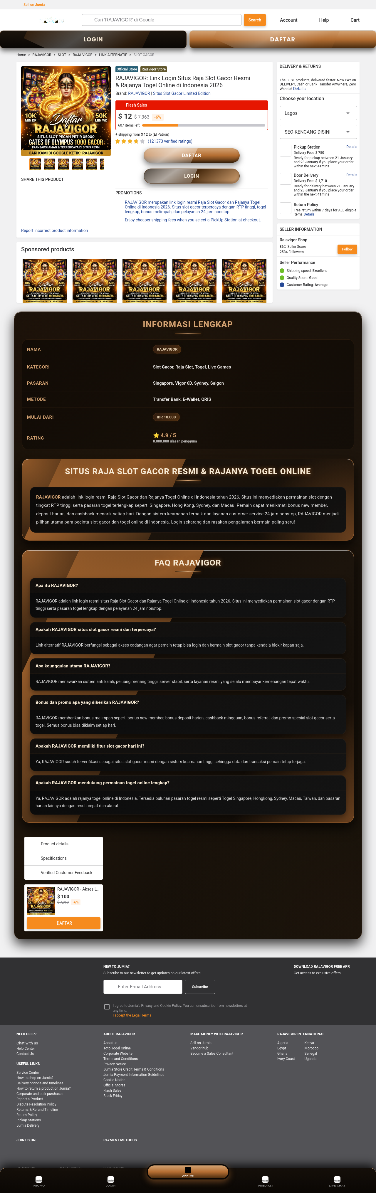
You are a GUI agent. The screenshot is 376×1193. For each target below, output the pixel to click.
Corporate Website (117, 1040)
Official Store (127, 69)
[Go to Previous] (24, 164)
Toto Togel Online (117, 1035)
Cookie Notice (114, 1067)
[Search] (166, 20)
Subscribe (200, 974)
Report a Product (29, 1086)
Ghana (282, 1040)
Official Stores (114, 1072)
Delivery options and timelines (39, 1070)
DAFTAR (283, 39)
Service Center (27, 1059)
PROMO (39, 1181)
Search (255, 20)
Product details (48, 830)
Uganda (311, 1046)
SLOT (62, 55)
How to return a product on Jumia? (43, 1075)
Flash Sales (112, 1077)
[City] (318, 132)
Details (299, 88)
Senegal (311, 1040)
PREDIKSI (265, 1181)
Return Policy (26, 1102)
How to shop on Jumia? (34, 1065)
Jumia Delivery (27, 1112)
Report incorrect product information (54, 217)
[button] (264, 69)
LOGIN (93, 39)
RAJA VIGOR (82, 55)
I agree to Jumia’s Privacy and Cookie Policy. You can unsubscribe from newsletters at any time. (180, 995)
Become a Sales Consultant (211, 1040)
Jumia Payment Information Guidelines (133, 1061)
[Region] (318, 113)
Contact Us (25, 1041)
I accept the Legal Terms (132, 1002)
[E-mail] (142, 974)
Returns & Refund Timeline (37, 1096)
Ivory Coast (286, 1046)
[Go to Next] (107, 164)
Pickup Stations (28, 1107)
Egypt (281, 1035)
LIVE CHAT (337, 1181)
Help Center (25, 1035)
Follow (347, 249)
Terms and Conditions (120, 1046)
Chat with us (27, 1030)
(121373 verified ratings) (170, 141)
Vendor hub (199, 1035)
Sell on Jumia (31, 4)
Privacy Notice (114, 1051)
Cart (350, 19)
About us (110, 1030)
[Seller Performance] (320, 262)
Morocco (312, 1035)
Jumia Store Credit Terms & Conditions (133, 1056)
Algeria (282, 1030)
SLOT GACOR (113, 1155)
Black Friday (112, 1083)
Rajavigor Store (154, 69)
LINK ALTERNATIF (113, 55)
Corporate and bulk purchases (39, 1080)
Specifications (48, 845)
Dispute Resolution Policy (36, 1091)
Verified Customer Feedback (60, 859)
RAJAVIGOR (42, 55)
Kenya (309, 1030)
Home (21, 55)
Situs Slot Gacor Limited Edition (182, 93)
